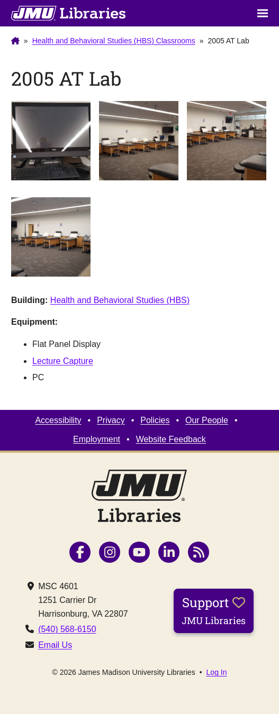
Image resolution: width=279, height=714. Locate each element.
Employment (96, 439)
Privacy (110, 420)
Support (214, 610)
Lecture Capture (62, 360)
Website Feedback (171, 439)
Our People (206, 420)
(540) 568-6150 (67, 629)
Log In (216, 672)
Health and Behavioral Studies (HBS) (120, 300)
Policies (154, 420)
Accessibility (58, 420)
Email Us (55, 644)
